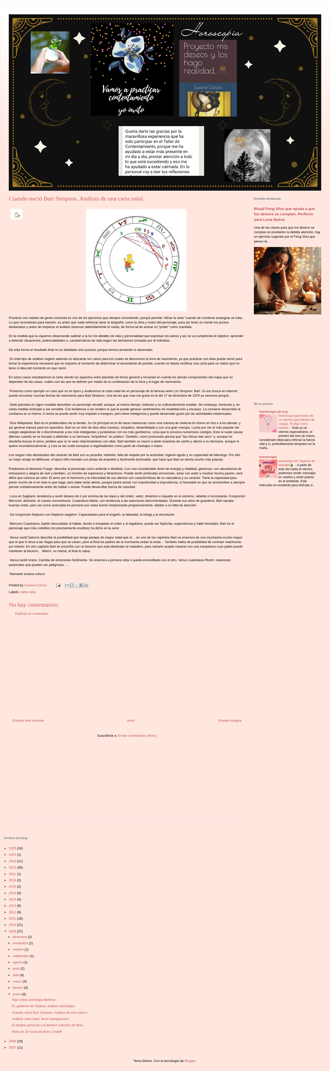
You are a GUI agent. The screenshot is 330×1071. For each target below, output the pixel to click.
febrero (18, 988)
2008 (13, 1041)
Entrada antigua (229, 720)
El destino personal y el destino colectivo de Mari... (48, 1025)
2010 (13, 925)
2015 (13, 893)
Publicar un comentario (31, 613)
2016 (13, 886)
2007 (13, 1047)
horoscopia (268, 457)
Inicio (131, 720)
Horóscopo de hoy (273, 412)
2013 (13, 906)
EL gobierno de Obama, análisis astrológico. (44, 1006)
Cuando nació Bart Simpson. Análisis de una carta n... (51, 1012)
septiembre (21, 956)
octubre (19, 949)
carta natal (28, 592)
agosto (18, 962)
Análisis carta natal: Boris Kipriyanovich (40, 1019)
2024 (13, 854)
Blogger (190, 1061)
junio (17, 968)
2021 (13, 874)
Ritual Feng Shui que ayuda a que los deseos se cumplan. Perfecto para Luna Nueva (284, 214)
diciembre (20, 937)
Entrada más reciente (28, 720)
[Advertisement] (126, 669)
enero (17, 994)
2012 (13, 912)
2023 (13, 861)
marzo (18, 981)
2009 (13, 931)
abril (16, 975)
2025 (13, 848)
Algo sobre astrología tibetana (33, 1000)
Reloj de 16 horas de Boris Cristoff (37, 1032)
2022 (13, 867)
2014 (13, 899)
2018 (13, 880)
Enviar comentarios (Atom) (137, 735)
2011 (13, 918)
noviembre (21, 943)
